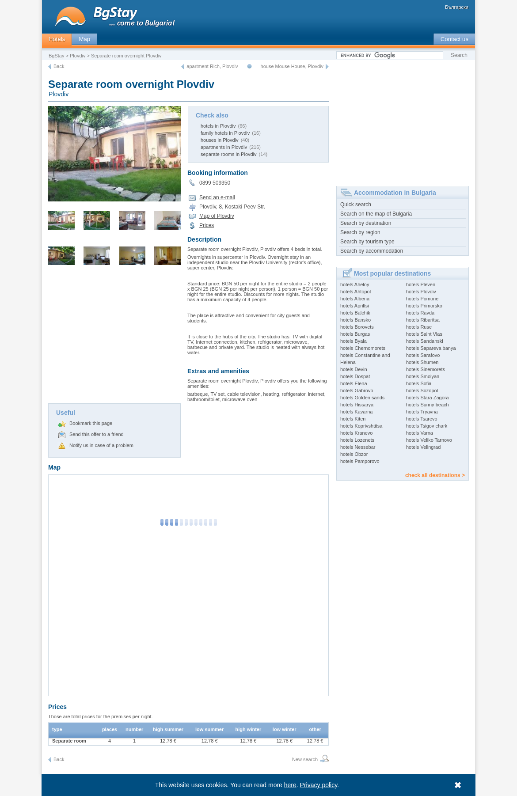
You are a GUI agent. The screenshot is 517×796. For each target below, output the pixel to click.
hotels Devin (353, 369)
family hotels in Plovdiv (225, 133)
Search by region (360, 232)
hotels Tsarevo (421, 418)
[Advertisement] (114, 337)
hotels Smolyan (422, 376)
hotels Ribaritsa (423, 319)
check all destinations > (435, 475)
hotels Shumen (422, 362)
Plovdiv (77, 55)
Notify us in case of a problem (101, 445)
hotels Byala (353, 341)
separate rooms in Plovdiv (229, 154)
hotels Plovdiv (421, 291)
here (290, 784)
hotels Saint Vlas (424, 334)
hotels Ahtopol (355, 291)
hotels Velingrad (423, 447)
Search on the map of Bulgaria (376, 214)
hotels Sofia (418, 383)
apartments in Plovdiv (224, 147)
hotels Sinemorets (425, 369)
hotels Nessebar (358, 447)
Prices (206, 225)
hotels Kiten (352, 418)
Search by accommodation (371, 251)
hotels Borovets (357, 327)
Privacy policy (319, 784)
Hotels (57, 39)
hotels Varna (419, 433)
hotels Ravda (420, 312)
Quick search (355, 204)
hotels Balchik (355, 312)
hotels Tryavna (422, 411)
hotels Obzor (354, 454)
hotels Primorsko (424, 305)
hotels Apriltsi (354, 305)
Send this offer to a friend (96, 434)
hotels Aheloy (354, 284)
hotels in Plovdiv (218, 126)
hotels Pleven (420, 284)
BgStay (56, 55)
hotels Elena (353, 383)
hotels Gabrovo (356, 390)
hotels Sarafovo (423, 355)
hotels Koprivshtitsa (361, 425)
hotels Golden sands (362, 397)
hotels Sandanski (424, 341)
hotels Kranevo (356, 433)
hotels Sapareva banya (431, 348)
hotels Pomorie (422, 298)
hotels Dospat (355, 376)
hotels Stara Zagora (427, 397)
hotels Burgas (355, 334)
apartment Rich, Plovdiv (212, 66)
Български (456, 7)
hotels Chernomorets (362, 348)
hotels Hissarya (356, 404)
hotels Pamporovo (360, 461)
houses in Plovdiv (220, 140)
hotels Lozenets (357, 440)
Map (84, 39)
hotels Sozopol (422, 390)
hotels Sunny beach (427, 404)
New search (305, 759)
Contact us (454, 39)
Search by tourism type (367, 242)
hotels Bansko (355, 319)
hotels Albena (354, 298)
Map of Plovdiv (216, 216)
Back (58, 66)
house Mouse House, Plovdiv (292, 66)
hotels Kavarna (356, 411)
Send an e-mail (217, 197)
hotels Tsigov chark (426, 425)
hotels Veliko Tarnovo (429, 440)
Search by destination (365, 223)
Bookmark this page (90, 423)
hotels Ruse (419, 327)
